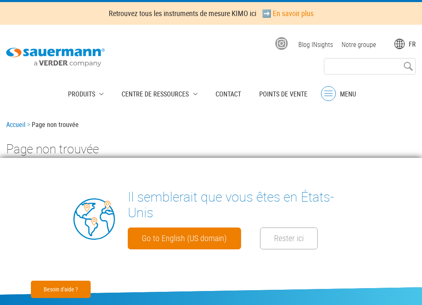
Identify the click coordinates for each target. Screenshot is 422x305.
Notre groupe (359, 44)
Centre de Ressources (157, 92)
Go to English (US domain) (191, 237)
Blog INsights (314, 44)
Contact (224, 92)
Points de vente (275, 92)
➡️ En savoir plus (288, 13)
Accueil (16, 124)
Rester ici (310, 237)
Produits (90, 92)
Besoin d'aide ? (61, 289)
